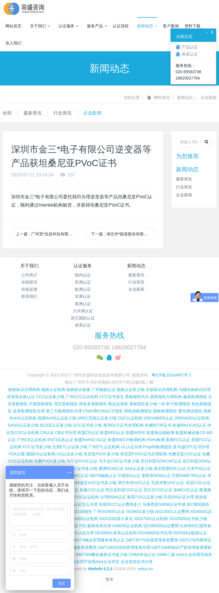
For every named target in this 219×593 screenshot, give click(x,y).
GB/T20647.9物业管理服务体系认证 (93, 540)
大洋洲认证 (83, 311)
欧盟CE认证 (88, 432)
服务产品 (97, 26)
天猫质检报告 (41, 404)
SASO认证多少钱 (23, 425)
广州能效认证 (103, 389)
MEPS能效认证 (103, 475)
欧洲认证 (83, 289)
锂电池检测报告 (138, 411)
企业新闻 (208, 97)
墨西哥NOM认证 (156, 475)
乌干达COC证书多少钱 (119, 461)
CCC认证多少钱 (50, 396)
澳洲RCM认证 (110, 468)
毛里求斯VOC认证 (167, 482)
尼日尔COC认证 (157, 490)
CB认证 (47, 432)
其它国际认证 (83, 318)
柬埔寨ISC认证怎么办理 (76, 504)
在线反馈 (29, 289)
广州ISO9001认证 (109, 511)
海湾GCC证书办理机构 (123, 425)
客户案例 (171, 26)
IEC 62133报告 (78, 511)
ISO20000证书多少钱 (188, 518)
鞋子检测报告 (178, 404)
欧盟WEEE (135, 432)
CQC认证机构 (129, 418)
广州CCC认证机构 (82, 396)
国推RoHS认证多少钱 (57, 418)
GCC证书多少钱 (87, 425)
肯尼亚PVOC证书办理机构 (143, 454)
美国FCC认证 (178, 439)
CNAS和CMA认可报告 (103, 411)
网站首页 (13, 26)
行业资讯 (62, 113)
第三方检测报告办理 (64, 411)
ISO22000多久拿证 (116, 518)
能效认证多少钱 (131, 389)
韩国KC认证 (77, 475)
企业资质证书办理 (137, 561)
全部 (7, 113)
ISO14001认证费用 (172, 511)
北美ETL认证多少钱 (70, 447)
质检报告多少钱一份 (147, 404)
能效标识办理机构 (24, 389)
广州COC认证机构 (82, 497)
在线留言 (29, 282)
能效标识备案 (78, 389)
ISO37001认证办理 (77, 533)
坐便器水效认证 (21, 396)
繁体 (109, 579)
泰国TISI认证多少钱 (144, 497)
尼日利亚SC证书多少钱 (76, 468)
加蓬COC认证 (92, 490)
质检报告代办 (137, 396)
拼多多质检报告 (93, 404)
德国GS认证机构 (41, 454)
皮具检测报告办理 (29, 411)
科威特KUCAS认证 (189, 425)
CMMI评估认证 (142, 554)
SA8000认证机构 (127, 525)
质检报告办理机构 (166, 396)
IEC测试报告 (198, 504)
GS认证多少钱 (69, 454)
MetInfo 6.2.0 (100, 568)
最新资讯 (32, 113)
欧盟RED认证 (112, 432)
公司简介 (29, 275)
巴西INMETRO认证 (189, 475)
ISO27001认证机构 (151, 518)
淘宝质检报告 (66, 404)
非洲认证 (83, 296)
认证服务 (68, 26)
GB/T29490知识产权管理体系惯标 (181, 547)
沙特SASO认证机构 (191, 418)
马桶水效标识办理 (195, 389)
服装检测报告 (195, 396)
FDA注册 (17, 454)
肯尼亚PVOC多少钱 (101, 454)
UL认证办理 (131, 447)
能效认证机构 (53, 389)
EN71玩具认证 (60, 439)
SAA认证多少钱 (139, 468)
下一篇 (122, 234)
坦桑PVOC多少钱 (49, 461)
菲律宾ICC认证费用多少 (120, 504)
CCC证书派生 (111, 396)
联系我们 (29, 296)
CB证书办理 (65, 432)
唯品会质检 (118, 404)
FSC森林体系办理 (95, 525)
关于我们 (40, 26)
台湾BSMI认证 (113, 497)
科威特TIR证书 (158, 425)
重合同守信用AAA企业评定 (95, 561)
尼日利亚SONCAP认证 (161, 461)
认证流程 (121, 26)
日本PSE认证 (199, 468)
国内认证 (83, 275)
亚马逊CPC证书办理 (191, 447)
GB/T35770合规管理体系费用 (152, 540)
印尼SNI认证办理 (178, 497)
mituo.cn (145, 568)
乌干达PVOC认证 (82, 461)
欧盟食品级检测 (161, 432)
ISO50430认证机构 (81, 518)
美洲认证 (83, 303)
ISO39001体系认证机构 (116, 533)
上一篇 (47, 234)
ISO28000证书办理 (155, 533)
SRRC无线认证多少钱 (97, 418)
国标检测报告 (165, 411)
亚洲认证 (83, 282)
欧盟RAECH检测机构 (127, 439)
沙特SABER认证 (158, 418)
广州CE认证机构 (31, 439)
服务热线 (109, 335)
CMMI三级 (166, 554)
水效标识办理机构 (162, 389)
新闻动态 (147, 26)
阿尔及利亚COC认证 (124, 490)
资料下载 (192, 26)
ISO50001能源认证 (190, 533)
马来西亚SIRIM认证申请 (164, 504)
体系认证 (83, 325)
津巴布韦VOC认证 (134, 482)
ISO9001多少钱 (140, 511)
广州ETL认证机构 (104, 447)
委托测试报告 (190, 411)
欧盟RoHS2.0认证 (90, 439)
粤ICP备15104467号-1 (171, 375)
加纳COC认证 (185, 490)
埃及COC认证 (198, 482)
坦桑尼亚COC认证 (184, 454)
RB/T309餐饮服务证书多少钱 (101, 554)
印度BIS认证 (129, 475)
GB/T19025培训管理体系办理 (124, 547)
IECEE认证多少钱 (56, 425)
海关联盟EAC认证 (170, 468)
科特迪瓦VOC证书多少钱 (94, 482)
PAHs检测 (156, 439)
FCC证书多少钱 (37, 447)
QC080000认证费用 (161, 525)
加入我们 (13, 43)
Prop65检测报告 (157, 447)
